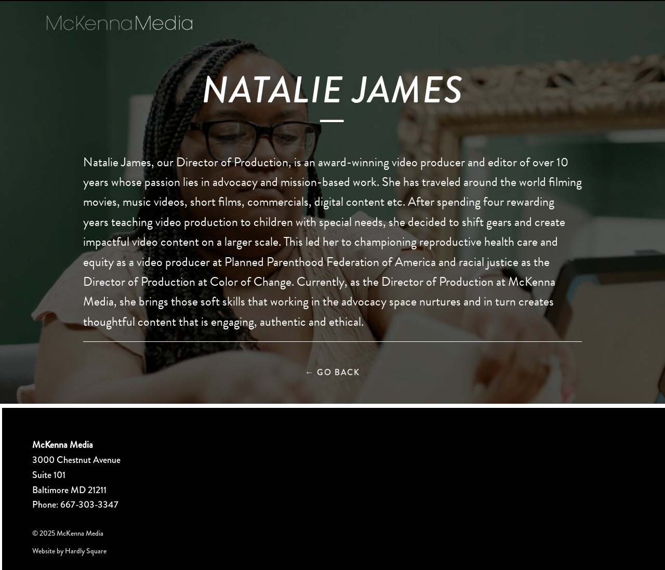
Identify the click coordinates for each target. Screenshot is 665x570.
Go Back (332, 372)
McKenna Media (119, 23)
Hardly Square (86, 551)
